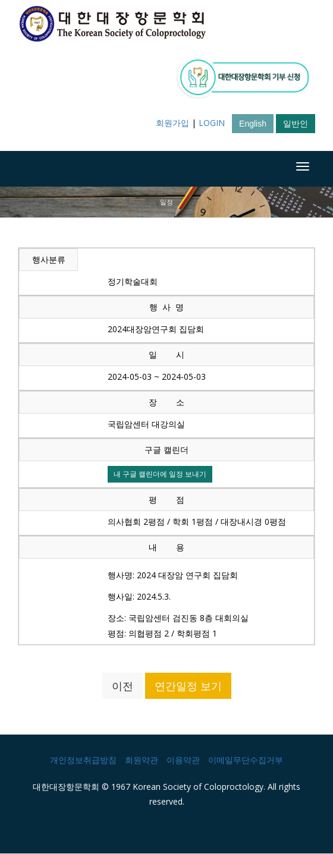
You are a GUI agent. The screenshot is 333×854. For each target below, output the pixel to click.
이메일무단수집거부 (245, 759)
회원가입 (172, 122)
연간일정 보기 (188, 686)
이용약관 (183, 759)
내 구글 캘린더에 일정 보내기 (160, 474)
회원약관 (141, 759)
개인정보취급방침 (83, 759)
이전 (122, 686)
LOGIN (212, 122)
